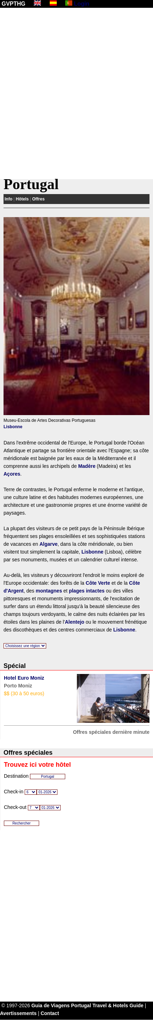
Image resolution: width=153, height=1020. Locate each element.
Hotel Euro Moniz (24, 678)
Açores (12, 474)
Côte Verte (98, 583)
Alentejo (74, 622)
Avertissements (18, 1013)
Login (82, 4)
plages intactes (86, 591)
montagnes (49, 591)
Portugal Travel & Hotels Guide (107, 1005)
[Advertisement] (76, 93)
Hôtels (22, 199)
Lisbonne (13, 426)
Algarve (48, 544)
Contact (50, 1013)
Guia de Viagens (50, 1005)
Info (8, 199)
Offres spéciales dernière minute (111, 732)
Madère (87, 466)
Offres (38, 199)
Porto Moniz (18, 685)
